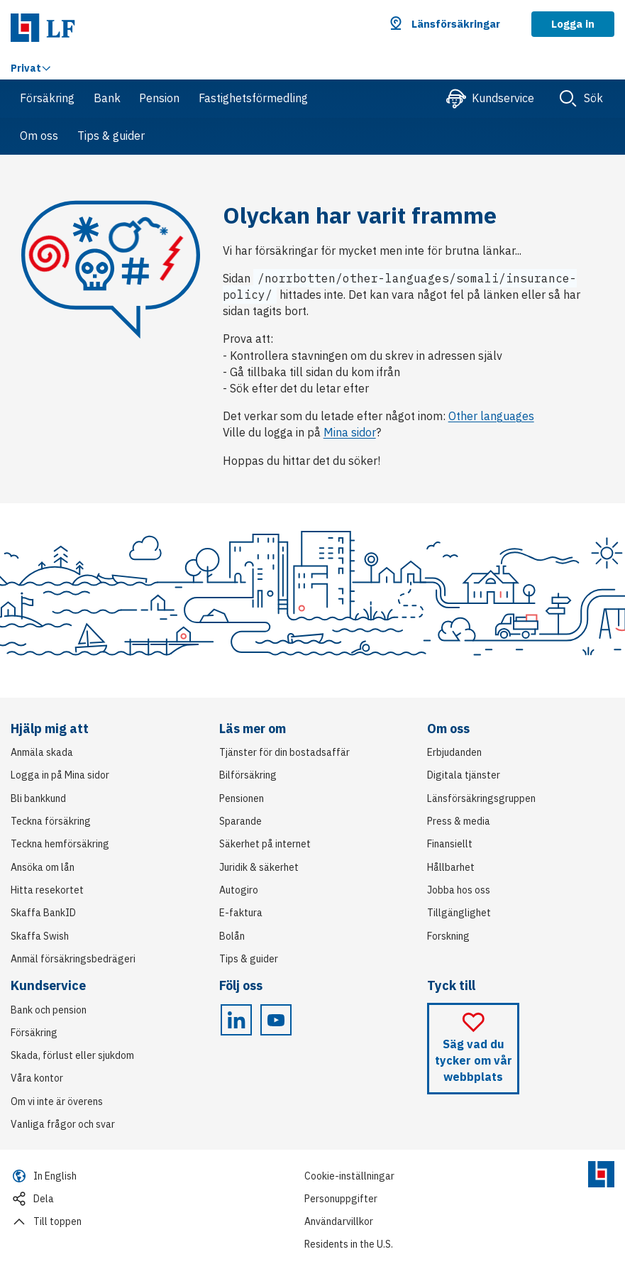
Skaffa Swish (40, 936)
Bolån (232, 936)
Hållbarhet (451, 867)
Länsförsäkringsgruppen (481, 798)
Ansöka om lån (42, 867)
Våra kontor (37, 1078)
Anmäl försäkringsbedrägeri (73, 958)
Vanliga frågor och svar (63, 1124)
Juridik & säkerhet (259, 867)
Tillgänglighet (459, 912)
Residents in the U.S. (348, 1244)
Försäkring (34, 1032)
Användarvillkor (338, 1221)
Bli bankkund (38, 798)
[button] (446, 24)
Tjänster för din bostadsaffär (284, 752)
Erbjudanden (454, 752)
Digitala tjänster (463, 775)
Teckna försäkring (51, 821)
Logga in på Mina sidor (60, 775)
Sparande (240, 821)
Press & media (458, 821)
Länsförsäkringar (455, 24)
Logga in (572, 24)
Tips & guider (248, 958)
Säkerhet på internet (265, 843)
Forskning (448, 936)
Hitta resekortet (47, 890)
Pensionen (241, 798)
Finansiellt (449, 843)
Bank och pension (49, 1010)
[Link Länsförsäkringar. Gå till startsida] (43, 25)
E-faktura (240, 912)
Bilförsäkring (248, 775)
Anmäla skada (42, 752)
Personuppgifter (340, 1198)
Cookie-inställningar (349, 1176)
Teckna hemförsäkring (60, 843)
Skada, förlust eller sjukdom (72, 1055)
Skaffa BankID (43, 912)
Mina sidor (349, 432)
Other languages (491, 416)
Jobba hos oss (458, 890)
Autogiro (238, 890)
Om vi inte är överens (57, 1101)
